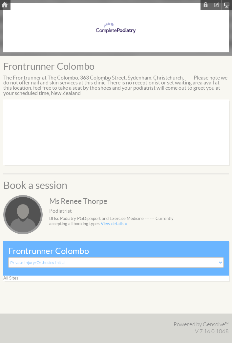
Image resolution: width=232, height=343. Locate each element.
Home (5, 5)
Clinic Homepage (226, 5)
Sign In (205, 5)
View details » (114, 224)
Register (216, 5)
